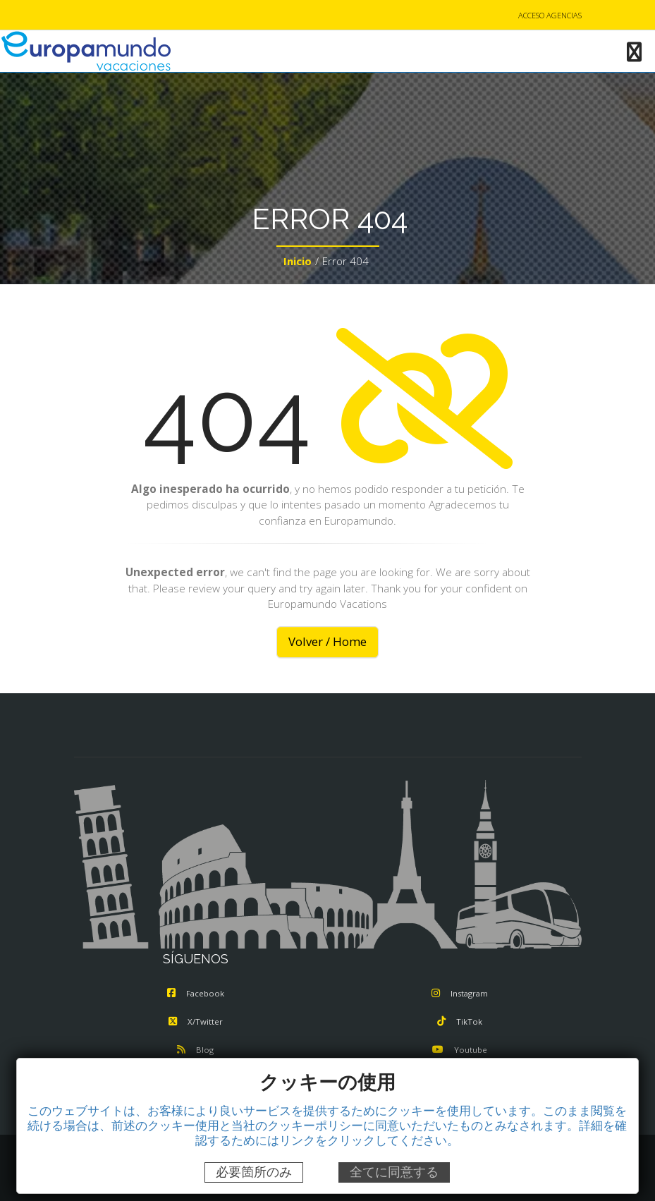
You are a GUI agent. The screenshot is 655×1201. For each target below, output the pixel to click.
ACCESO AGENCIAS (550, 15)
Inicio (297, 261)
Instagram (459, 993)
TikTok (459, 1021)
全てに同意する (394, 1172)
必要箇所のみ (254, 1172)
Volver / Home (327, 641)
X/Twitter (196, 1021)
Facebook (195, 993)
